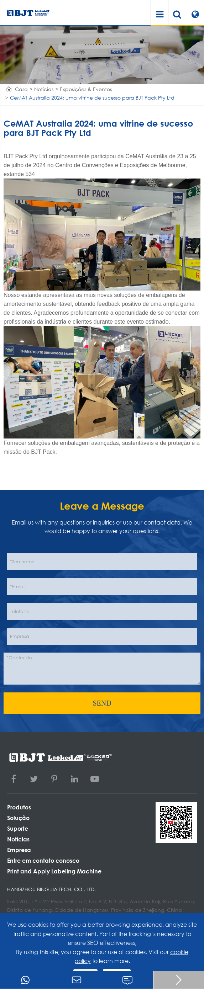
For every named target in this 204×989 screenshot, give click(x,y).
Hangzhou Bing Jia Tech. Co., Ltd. (51, 889)
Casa (21, 89)
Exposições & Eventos (86, 89)
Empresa (19, 849)
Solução (18, 817)
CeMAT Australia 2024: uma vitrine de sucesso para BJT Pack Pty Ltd (92, 97)
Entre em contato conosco (43, 860)
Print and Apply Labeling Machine (54, 871)
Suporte (17, 828)
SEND (102, 703)
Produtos (19, 807)
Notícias (43, 89)
